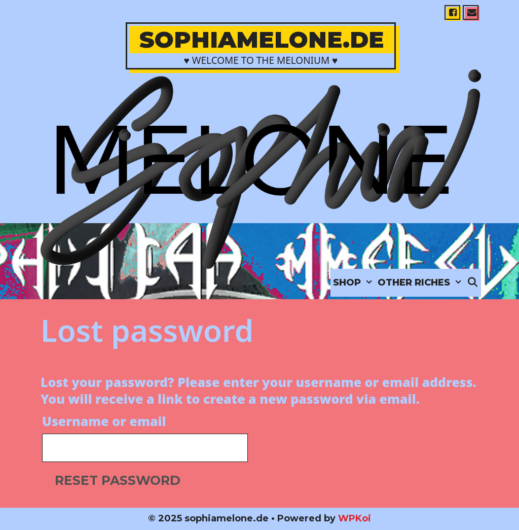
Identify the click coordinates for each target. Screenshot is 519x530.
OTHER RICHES (421, 283)
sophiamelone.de (261, 39)
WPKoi (354, 518)
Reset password (117, 480)
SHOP (354, 283)
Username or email (104, 421)
